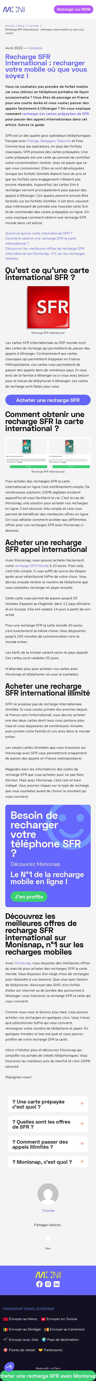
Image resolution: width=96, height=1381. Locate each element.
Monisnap (23, 963)
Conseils (35, 48)
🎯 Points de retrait (19, 1350)
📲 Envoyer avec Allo (20, 1339)
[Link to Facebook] (39, 1287)
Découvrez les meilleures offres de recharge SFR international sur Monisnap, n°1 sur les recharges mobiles (45, 253)
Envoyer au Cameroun (64, 1329)
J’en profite (29, 896)
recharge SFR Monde (32, 565)
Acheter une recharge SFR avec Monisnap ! (48, 1375)
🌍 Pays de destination (60, 1339)
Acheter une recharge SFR (48, 400)
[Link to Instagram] (48, 1287)
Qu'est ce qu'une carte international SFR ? (38, 233)
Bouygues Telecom (56, 140)
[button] (9, 1367)
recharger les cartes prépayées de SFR (55, 113)
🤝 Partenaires (50, 1350)
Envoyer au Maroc (20, 1318)
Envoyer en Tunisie (59, 1318)
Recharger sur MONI (73, 9)
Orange (33, 140)
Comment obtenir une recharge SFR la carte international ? (40, 241)
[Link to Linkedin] (57, 1287)
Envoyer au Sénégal (22, 1329)
